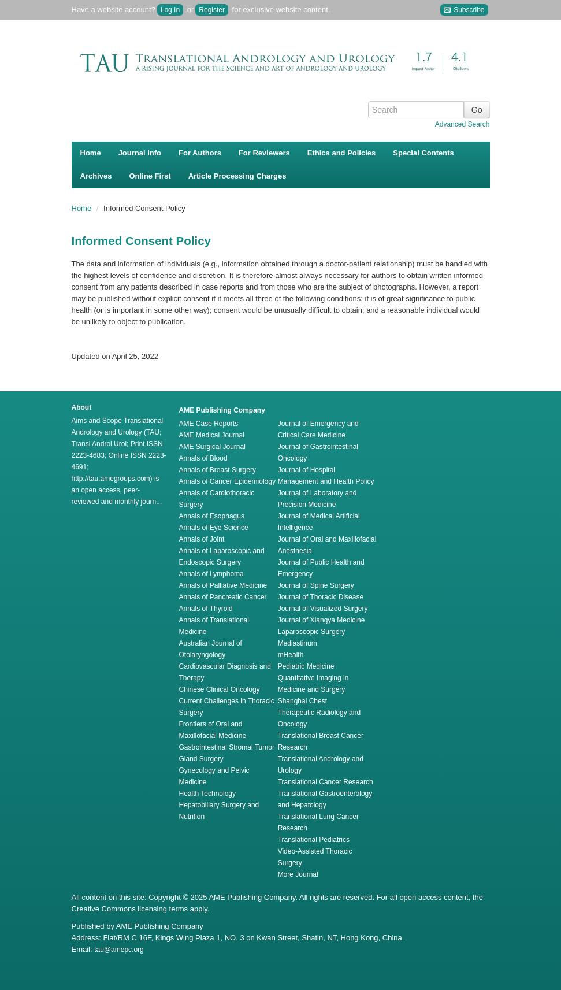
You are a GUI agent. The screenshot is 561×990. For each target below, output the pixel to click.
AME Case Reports (209, 424)
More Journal (298, 874)
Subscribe (464, 10)
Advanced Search (462, 124)
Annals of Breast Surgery (217, 470)
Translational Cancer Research (325, 782)
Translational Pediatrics (314, 840)
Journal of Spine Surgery (316, 585)
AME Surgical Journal (212, 447)
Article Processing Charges (237, 176)
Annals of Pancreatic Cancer (223, 597)
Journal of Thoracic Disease (321, 597)
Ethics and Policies (341, 153)
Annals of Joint (202, 539)
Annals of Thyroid (206, 609)
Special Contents (423, 153)
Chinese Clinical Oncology (219, 689)
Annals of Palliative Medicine (223, 585)
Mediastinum (297, 643)
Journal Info (139, 153)
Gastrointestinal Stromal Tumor (226, 747)
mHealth (291, 655)
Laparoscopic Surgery (311, 632)
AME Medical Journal (211, 435)
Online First (149, 176)
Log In (170, 10)
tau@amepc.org (119, 949)
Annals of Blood (203, 458)
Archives (96, 176)
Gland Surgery (201, 759)
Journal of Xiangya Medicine (321, 620)
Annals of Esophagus (211, 516)
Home (90, 153)
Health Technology (207, 793)
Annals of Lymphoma (211, 574)
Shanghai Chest (302, 701)
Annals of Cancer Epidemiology (227, 481)
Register (212, 10)
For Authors (200, 153)
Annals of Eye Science (213, 528)
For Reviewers (264, 153)
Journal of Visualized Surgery (323, 609)
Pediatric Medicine (306, 666)
